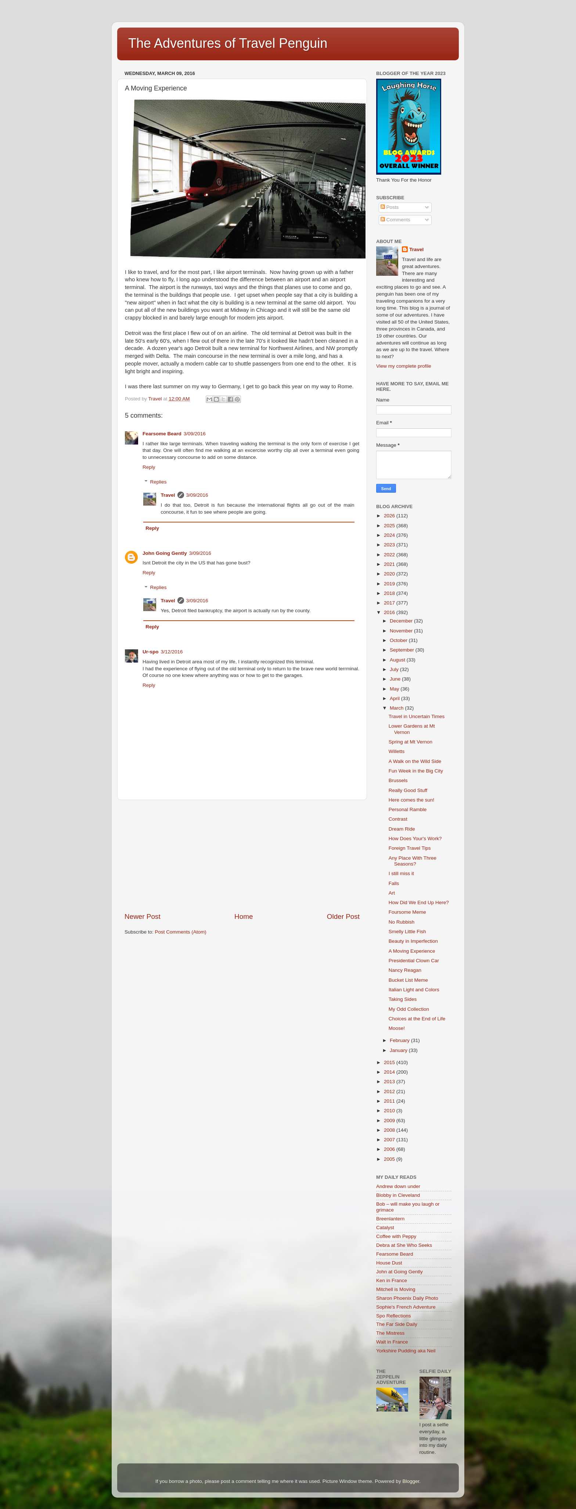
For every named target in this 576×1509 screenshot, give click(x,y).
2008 (390, 1130)
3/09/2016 (195, 433)
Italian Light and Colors (414, 989)
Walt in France (392, 1342)
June (396, 679)
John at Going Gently (399, 1271)
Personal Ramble (408, 809)
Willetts (397, 751)
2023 (390, 544)
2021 (390, 564)
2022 (390, 554)
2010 (390, 1110)
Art (392, 893)
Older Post (343, 916)
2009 (390, 1120)
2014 (390, 1072)
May (395, 689)
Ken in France (391, 1280)
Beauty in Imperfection (413, 941)
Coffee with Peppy (396, 1236)
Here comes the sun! (412, 800)
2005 (390, 1159)
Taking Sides (403, 999)
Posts (390, 207)
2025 (390, 525)
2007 (390, 1139)
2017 (390, 603)
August (398, 660)
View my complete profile (403, 366)
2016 (390, 612)
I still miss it (401, 873)
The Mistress (390, 1333)
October (399, 640)
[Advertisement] (242, 856)
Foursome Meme (407, 912)
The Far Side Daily (396, 1324)
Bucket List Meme (408, 980)
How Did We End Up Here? (419, 902)
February (400, 1040)
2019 (390, 583)
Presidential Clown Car (414, 960)
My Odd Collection (409, 1009)
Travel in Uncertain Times (417, 716)
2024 (390, 535)
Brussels (398, 780)
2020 (390, 574)
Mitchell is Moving (395, 1289)
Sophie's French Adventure (406, 1307)
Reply (149, 467)
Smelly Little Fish (407, 931)
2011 (390, 1101)
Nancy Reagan (405, 970)
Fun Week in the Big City (416, 771)
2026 (390, 515)
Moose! (397, 1028)
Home (243, 916)
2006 (390, 1149)
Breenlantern (390, 1218)
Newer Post (143, 916)
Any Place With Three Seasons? (412, 861)
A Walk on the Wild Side (415, 761)
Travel (168, 495)
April (395, 698)
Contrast (398, 819)
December (402, 621)
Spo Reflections (393, 1316)
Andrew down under (398, 1186)
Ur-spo (151, 651)
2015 (390, 1062)
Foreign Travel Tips (410, 848)
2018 (390, 593)
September (402, 650)
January (399, 1050)
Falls (394, 883)
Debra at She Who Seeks (404, 1245)
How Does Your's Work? (415, 838)
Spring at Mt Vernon (410, 742)
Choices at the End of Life (417, 1018)
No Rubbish (402, 922)
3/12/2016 (172, 651)
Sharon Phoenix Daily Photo (407, 1298)
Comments (395, 219)
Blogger (410, 1481)
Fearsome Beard (162, 433)
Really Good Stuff (408, 790)
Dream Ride (402, 829)
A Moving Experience (412, 951)
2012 (390, 1091)
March (397, 708)
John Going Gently (165, 553)
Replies (158, 482)
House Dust (389, 1263)
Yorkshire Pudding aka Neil (406, 1350)
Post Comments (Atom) (180, 932)
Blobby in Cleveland (398, 1195)
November (402, 631)
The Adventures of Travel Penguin (227, 43)
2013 (390, 1081)
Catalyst (385, 1227)
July (395, 669)
